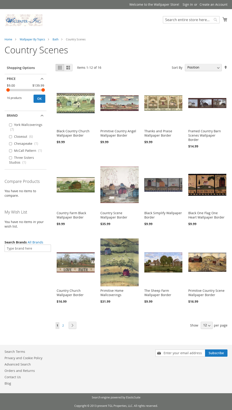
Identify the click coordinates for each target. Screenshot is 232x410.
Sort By (177, 67)
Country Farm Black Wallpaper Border (71, 215)
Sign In (188, 4)
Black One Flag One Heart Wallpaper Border (206, 215)
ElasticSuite (133, 397)
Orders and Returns (20, 370)
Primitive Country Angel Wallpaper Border (118, 133)
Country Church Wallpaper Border (70, 292)
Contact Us (13, 377)
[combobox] (191, 19)
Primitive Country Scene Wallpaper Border (206, 292)
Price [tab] (11, 78)
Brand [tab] (12, 115)
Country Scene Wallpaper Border (113, 215)
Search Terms (15, 351)
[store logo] (24, 20)
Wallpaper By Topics (32, 39)
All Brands (35, 242)
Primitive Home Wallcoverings (111, 292)
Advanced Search (18, 364)
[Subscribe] (216, 353)
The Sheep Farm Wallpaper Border (157, 292)
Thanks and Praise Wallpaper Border (158, 133)
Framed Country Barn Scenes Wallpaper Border (204, 135)
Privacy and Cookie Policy (23, 358)
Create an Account (213, 4)
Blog (8, 383)
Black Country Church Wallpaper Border (73, 133)
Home (8, 39)
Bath (55, 39)
